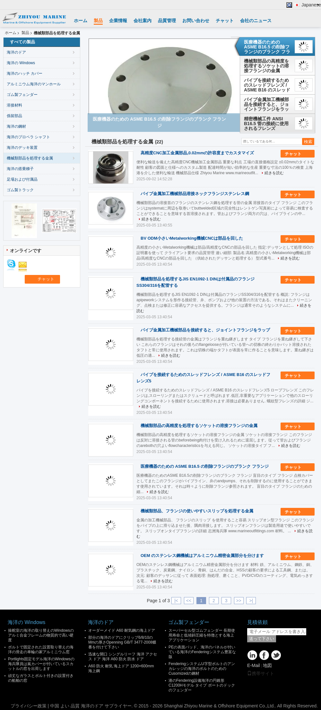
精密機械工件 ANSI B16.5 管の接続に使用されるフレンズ (266, 123)
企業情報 (118, 20)
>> (238, 600)
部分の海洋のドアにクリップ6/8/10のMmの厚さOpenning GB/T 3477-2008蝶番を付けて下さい (122, 642)
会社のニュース (256, 20)
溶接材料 (14, 105)
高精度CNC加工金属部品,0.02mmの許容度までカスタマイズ (197, 152)
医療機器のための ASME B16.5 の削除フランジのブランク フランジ (267, 47)
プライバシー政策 (29, 705)
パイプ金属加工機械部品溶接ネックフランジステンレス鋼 (195, 193)
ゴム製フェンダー (22, 94)
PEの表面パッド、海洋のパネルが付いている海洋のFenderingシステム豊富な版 (202, 652)
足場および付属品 (22, 179)
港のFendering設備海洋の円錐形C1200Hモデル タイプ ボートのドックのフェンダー (202, 685)
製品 (98, 20)
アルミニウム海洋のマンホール (34, 84)
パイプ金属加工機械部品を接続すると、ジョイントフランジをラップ (266, 104)
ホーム (80, 20)
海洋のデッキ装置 (22, 147)
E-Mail (253, 665)
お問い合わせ (195, 20)
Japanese (311, 5)
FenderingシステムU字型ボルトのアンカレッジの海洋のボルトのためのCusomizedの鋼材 (202, 669)
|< (176, 600)
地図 (267, 665)
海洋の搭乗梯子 (20, 169)
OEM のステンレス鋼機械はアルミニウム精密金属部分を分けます (202, 555)
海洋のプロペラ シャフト (28, 137)
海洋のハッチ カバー (24, 73)
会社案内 (143, 20)
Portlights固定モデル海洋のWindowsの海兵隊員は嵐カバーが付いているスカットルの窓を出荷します (41, 664)
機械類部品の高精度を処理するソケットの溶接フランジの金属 (266, 66)
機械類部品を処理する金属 (30, 158)
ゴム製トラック (20, 190)
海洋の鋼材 (16, 126)
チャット (225, 20)
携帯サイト (260, 673)
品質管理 (167, 20)
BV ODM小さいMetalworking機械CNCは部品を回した (192, 238)
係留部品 (14, 116)
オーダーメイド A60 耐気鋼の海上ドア (121, 630)
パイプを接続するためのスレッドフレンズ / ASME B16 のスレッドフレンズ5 (267, 85)
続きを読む (274, 173)
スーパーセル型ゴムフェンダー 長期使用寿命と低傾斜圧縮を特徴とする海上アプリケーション (202, 635)
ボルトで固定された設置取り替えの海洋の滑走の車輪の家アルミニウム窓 (41, 649)
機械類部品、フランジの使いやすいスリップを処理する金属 (197, 511)
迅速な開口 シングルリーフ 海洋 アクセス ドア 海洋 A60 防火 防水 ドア (122, 656)
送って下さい (261, 638)
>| (251, 600)
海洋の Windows (21, 63)
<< (188, 600)
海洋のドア (16, 52)
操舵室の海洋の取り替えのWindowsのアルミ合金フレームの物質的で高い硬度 (41, 635)
